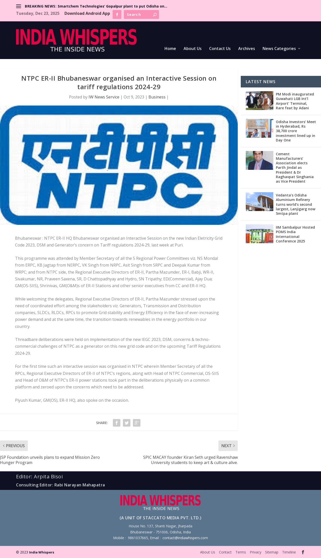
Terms (240, 552)
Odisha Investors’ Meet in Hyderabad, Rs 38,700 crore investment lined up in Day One (296, 130)
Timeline (289, 552)
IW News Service (104, 97)
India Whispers (41, 552)
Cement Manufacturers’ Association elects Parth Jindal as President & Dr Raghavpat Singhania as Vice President (295, 167)
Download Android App (87, 13)
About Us (193, 48)
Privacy (255, 552)
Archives (246, 48)
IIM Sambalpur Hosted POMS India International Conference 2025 (295, 234)
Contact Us (220, 48)
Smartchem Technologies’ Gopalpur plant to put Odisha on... (112, 6)
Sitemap (271, 552)
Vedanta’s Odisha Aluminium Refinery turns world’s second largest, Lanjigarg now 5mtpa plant (295, 204)
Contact (225, 552)
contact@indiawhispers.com (185, 537)
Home (170, 48)
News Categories (279, 48)
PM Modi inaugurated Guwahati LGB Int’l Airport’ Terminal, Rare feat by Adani (295, 101)
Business (157, 97)
